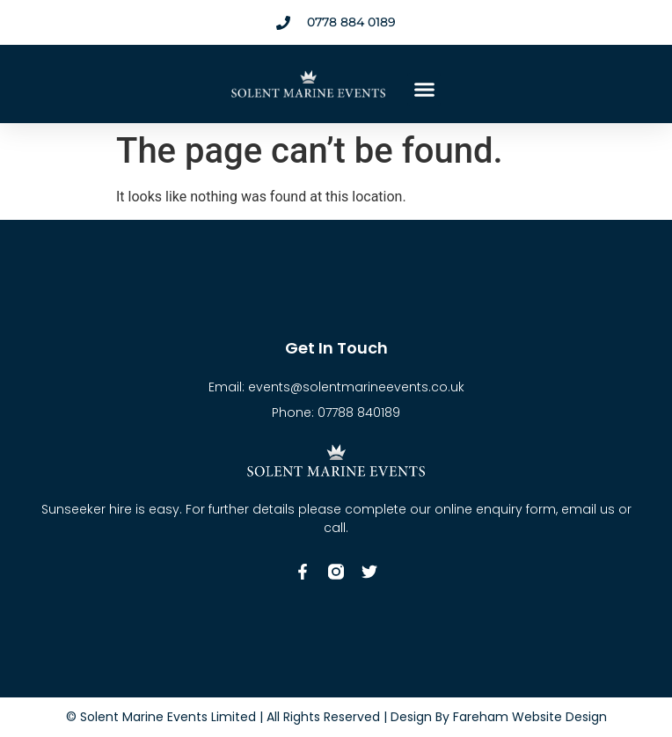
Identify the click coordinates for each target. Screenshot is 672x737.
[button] (424, 89)
